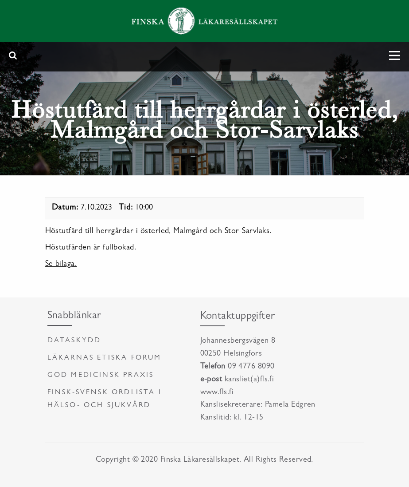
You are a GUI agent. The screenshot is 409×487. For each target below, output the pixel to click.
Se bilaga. (61, 265)
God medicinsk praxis (100, 375)
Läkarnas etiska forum (104, 358)
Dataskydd (74, 340)
